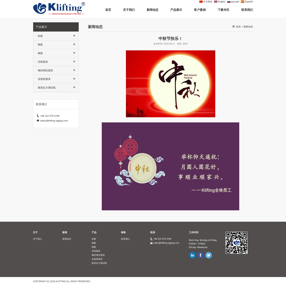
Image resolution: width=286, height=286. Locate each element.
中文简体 (207, 1)
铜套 (40, 44)
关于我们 (129, 9)
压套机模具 (44, 79)
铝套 (40, 35)
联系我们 (247, 9)
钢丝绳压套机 (45, 70)
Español (249, 1)
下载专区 (223, 9)
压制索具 (43, 61)
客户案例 (200, 9)
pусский (235, 1)
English (221, 1)
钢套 (40, 53)
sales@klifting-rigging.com (166, 243)
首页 (108, 9)
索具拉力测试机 (47, 87)
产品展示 (176, 9)
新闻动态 (152, 9)
